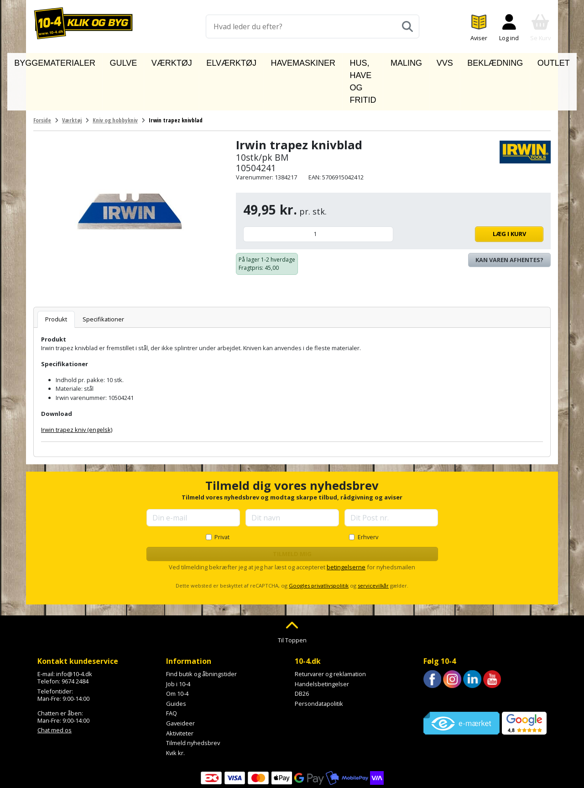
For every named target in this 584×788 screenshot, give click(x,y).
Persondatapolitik (319, 661)
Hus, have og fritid (343, 60)
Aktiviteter (179, 691)
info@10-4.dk (74, 632)
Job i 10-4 (178, 642)
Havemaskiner (271, 60)
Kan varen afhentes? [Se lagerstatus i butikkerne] (509, 218)
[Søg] (407, 26)
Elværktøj (217, 60)
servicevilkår (373, 543)
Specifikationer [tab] (103, 277)
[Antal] (318, 192)
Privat (221, 495)
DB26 (302, 652)
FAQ (171, 671)
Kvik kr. (175, 711)
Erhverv (368, 495)
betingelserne (346, 525)
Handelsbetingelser (322, 642)
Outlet (518, 60)
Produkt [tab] (56, 277)
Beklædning (473, 60)
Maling (403, 60)
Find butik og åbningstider (201, 632)
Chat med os (54, 688)
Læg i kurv (470, 192)
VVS (434, 60)
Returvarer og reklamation (330, 632)
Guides (176, 661)
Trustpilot (436, 658)
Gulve (136, 60)
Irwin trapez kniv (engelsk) (76, 388)
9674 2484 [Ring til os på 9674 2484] (75, 640)
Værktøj (172, 60)
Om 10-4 (177, 652)
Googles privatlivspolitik (319, 543)
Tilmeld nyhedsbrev (193, 701)
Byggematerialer (84, 60)
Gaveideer (180, 682)
